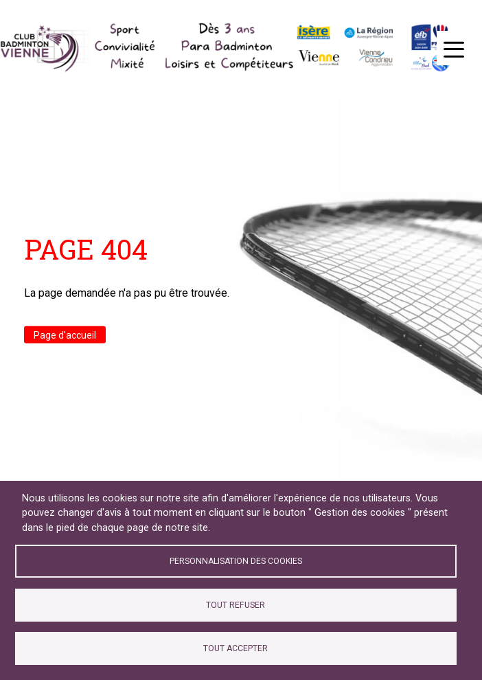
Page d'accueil (65, 334)
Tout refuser (235, 605)
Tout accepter (235, 648)
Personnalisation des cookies (236, 561)
